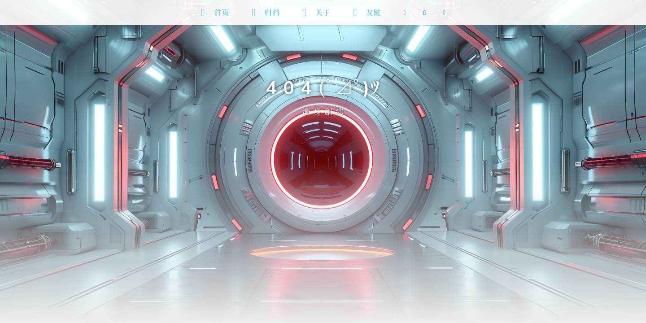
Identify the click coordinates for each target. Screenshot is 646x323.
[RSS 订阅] (405, 12)
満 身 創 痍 (323, 110)
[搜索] (424, 12)
